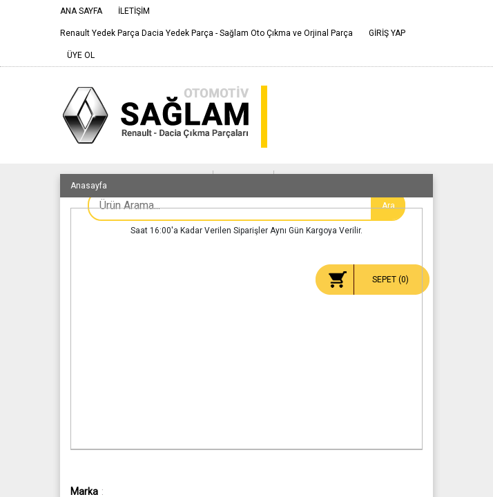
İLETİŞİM (134, 11)
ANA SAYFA (81, 11)
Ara (388, 206)
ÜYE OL (81, 55)
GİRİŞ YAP (387, 33)
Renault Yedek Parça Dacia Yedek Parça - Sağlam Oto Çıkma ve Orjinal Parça (206, 33)
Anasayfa (88, 186)
